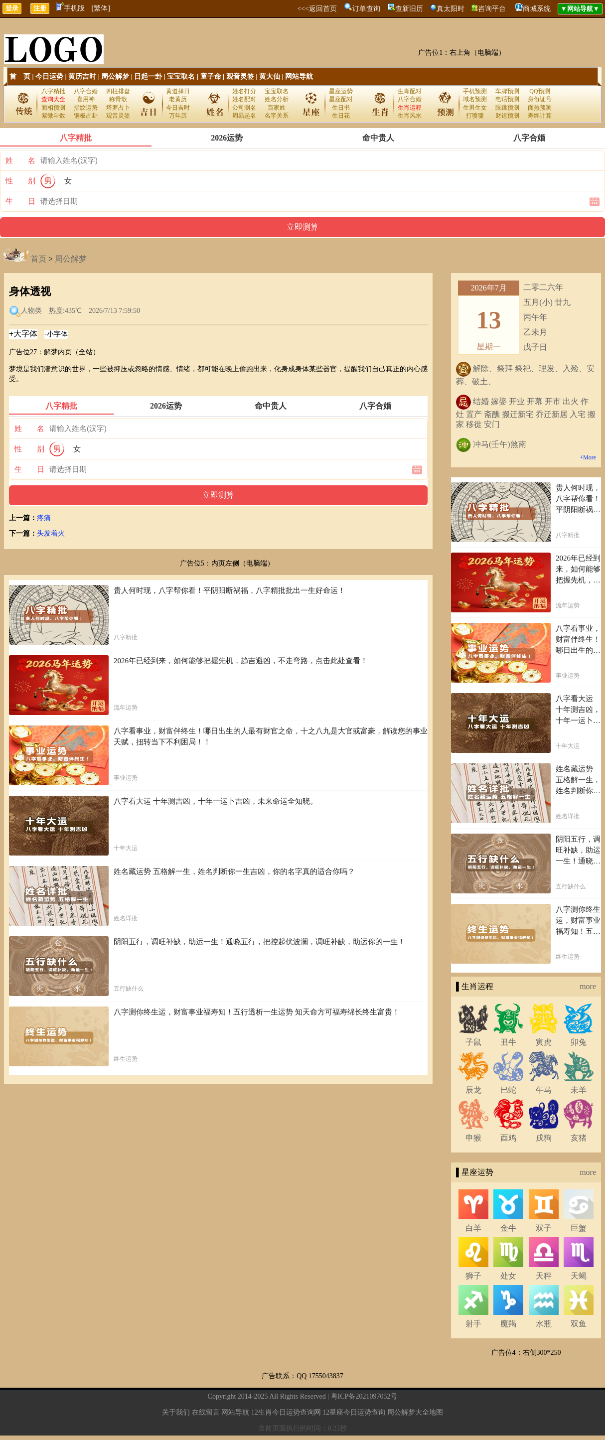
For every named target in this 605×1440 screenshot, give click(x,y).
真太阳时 (450, 8)
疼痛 (44, 518)
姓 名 (20, 160)
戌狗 (544, 1138)
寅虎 (544, 1042)
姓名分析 (277, 99)
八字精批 (53, 91)
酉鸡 (508, 1138)
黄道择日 (178, 91)
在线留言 (206, 1412)
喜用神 (86, 99)
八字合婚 (86, 91)
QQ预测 (539, 91)
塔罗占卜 (118, 107)
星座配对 (341, 99)
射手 (473, 1323)
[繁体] (101, 8)
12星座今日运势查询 (353, 1412)
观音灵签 (240, 76)
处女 (508, 1276)
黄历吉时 (82, 76)
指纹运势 (86, 107)
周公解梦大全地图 (415, 1412)
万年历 (178, 115)
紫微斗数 (53, 115)
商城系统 (537, 8)
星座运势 (341, 91)
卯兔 (579, 1042)
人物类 (31, 310)
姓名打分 (244, 91)
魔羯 (508, 1323)
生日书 (341, 107)
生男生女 (475, 107)
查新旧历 (409, 8)
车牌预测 (507, 91)
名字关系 (277, 115)
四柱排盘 (118, 91)
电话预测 (507, 99)
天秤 (544, 1276)
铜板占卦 (86, 115)
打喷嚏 (475, 115)
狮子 (473, 1276)
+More (588, 457)
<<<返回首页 (317, 8)
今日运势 (49, 76)
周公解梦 (115, 76)
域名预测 (475, 99)
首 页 (19, 76)
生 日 (20, 201)
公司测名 (244, 107)
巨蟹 (579, 1228)
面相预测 (53, 107)
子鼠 (473, 1042)
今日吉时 (178, 107)
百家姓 (277, 107)
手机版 (70, 8)
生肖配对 (410, 91)
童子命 (210, 76)
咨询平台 (492, 8)
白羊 (473, 1228)
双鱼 (579, 1323)
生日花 (341, 115)
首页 (38, 259)
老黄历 (178, 99)
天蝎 (579, 1276)
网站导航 (299, 76)
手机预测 (475, 91)
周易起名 (244, 115)
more (588, 986)
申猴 (473, 1138)
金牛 (508, 1228)
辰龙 (473, 1090)
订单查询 (366, 8)
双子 (544, 1228)
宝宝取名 (181, 76)
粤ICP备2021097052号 (364, 1396)
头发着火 (51, 533)
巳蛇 (508, 1090)
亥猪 (579, 1138)
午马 (544, 1090)
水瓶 (544, 1323)
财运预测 (507, 115)
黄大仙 (269, 76)
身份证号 (540, 99)
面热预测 (540, 107)
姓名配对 (244, 99)
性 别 (20, 181)
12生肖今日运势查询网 (286, 1412)
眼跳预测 (507, 107)
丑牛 (508, 1042)
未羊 (579, 1090)
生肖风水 (410, 115)
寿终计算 (540, 115)
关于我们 (176, 1412)
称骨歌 (118, 99)
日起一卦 (148, 76)
